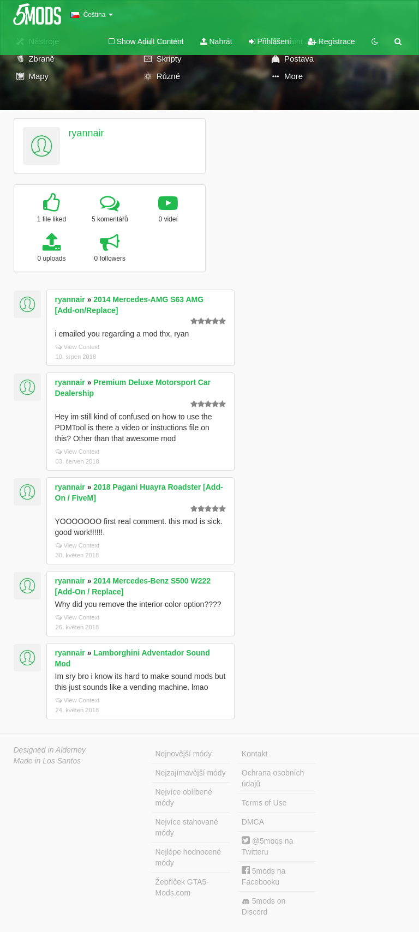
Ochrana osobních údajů (273, 778)
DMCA (253, 821)
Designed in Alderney (50, 749)
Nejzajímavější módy (190, 772)
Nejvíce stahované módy (186, 827)
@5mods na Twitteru (268, 846)
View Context (78, 347)
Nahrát (216, 41)
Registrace (331, 41)
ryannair (86, 133)
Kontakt (254, 753)
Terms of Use (264, 802)
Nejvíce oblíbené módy (183, 797)
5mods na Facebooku (263, 876)
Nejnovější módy (183, 753)
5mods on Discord (263, 906)
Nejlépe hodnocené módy (188, 857)
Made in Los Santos (47, 760)
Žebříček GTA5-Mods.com (182, 887)
